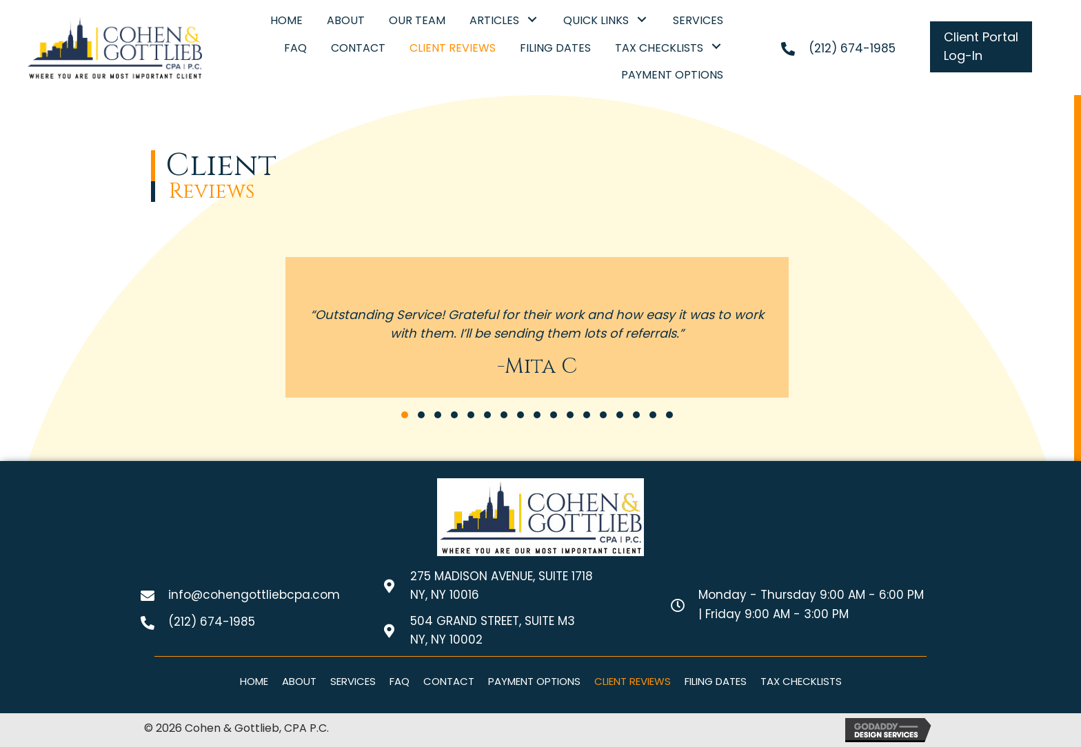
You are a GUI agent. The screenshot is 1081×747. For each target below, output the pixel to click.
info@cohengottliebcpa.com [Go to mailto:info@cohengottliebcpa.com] (254, 594)
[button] (533, 19)
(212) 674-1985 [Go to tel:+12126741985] (852, 48)
